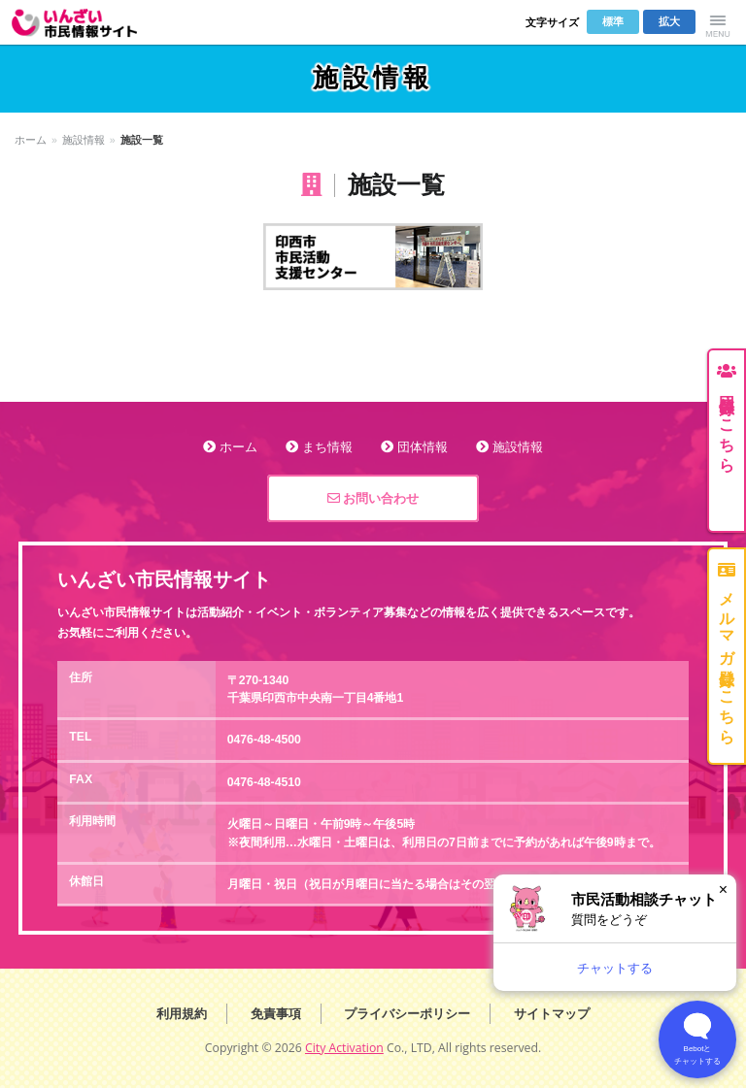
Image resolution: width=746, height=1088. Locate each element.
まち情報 (327, 447)
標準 (613, 21)
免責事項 (276, 1013)
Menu (717, 22)
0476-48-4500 (264, 739)
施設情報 (83, 140)
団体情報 (422, 447)
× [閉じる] (723, 889)
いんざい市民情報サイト (86, 22)
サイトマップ (552, 1013)
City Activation (344, 1047)
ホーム (31, 140)
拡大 (669, 21)
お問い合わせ (373, 498)
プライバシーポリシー (407, 1013)
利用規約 (181, 1013)
